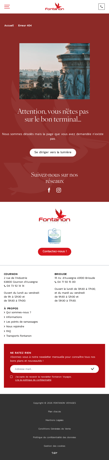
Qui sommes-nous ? (17, 312)
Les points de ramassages (21, 322)
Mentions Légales (54, 420)
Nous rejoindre (14, 326)
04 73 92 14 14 (14, 286)
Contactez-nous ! (55, 251)
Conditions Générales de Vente (54, 428)
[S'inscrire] (92, 369)
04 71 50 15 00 (65, 282)
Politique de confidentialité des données (54, 437)
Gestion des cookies (54, 445)
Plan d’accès (54, 411)
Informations (13, 317)
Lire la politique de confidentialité (33, 379)
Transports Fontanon (18, 336)
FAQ (7, 331)
